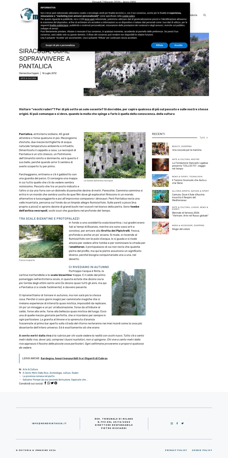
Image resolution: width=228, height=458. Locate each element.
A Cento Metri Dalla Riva (35, 372)
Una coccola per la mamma (186, 150)
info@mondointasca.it (49, 423)
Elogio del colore (181, 229)
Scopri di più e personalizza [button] (60, 45)
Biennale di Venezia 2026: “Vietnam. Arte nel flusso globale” (190, 214)
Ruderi (75, 372)
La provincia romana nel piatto (39, 376)
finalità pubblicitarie (59, 25)
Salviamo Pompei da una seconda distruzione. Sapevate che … (55, 379)
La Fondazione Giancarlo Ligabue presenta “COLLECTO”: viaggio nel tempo (190, 166)
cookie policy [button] (128, 16)
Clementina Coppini (29, 73)
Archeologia (56, 372)
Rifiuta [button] (159, 45)
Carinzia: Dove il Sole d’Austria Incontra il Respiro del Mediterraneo (188, 197)
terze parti (90, 19)
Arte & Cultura (28, 78)
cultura (66, 372)
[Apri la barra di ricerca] (204, 15)
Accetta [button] (178, 45)
